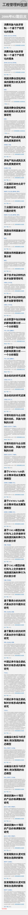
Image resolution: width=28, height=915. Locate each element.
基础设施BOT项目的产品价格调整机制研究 (14, 799)
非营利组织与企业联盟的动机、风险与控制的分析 (14, 419)
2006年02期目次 (14, 17)
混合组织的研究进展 (14, 375)
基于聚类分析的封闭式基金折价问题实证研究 (14, 604)
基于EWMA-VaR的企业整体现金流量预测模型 (14, 475)
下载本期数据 (4, 908)
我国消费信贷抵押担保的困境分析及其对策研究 (14, 82)
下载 (7, 47)
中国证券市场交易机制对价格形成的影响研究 (14, 665)
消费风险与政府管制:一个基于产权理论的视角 (14, 28)
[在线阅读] (22, 101)
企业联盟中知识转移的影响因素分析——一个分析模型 (14, 323)
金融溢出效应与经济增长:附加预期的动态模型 (14, 740)
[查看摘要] (18, 45)
